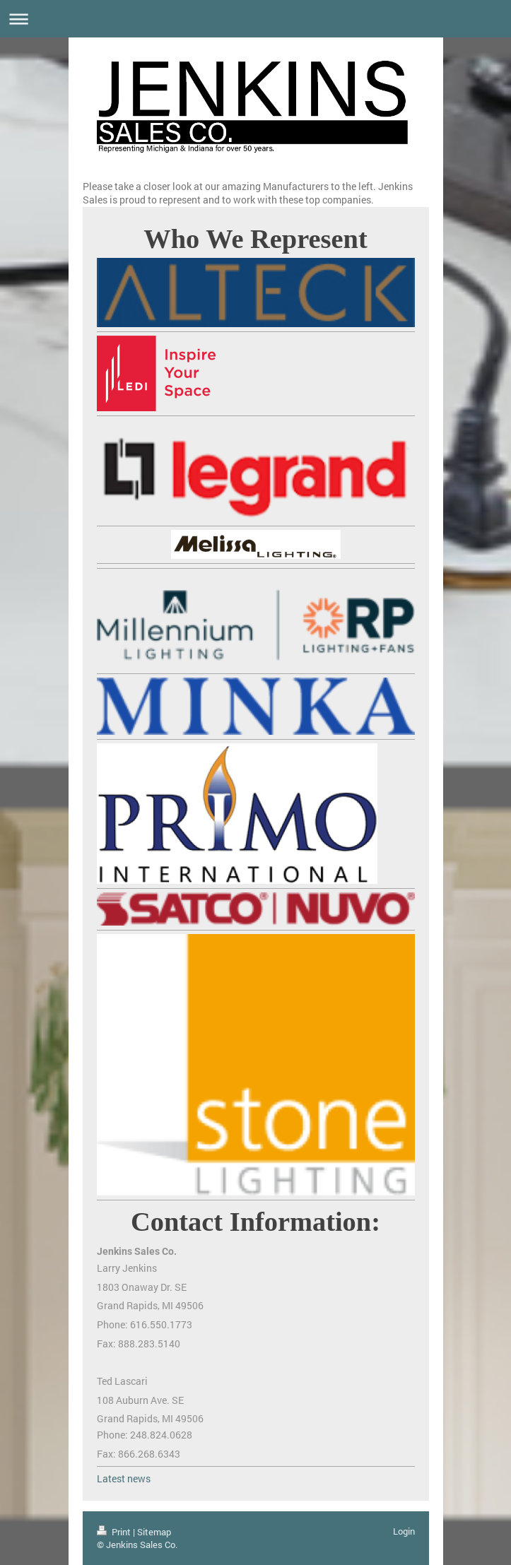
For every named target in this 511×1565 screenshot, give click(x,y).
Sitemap (154, 1531)
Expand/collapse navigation (255, 19)
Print (115, 1531)
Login (404, 1531)
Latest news (124, 1478)
